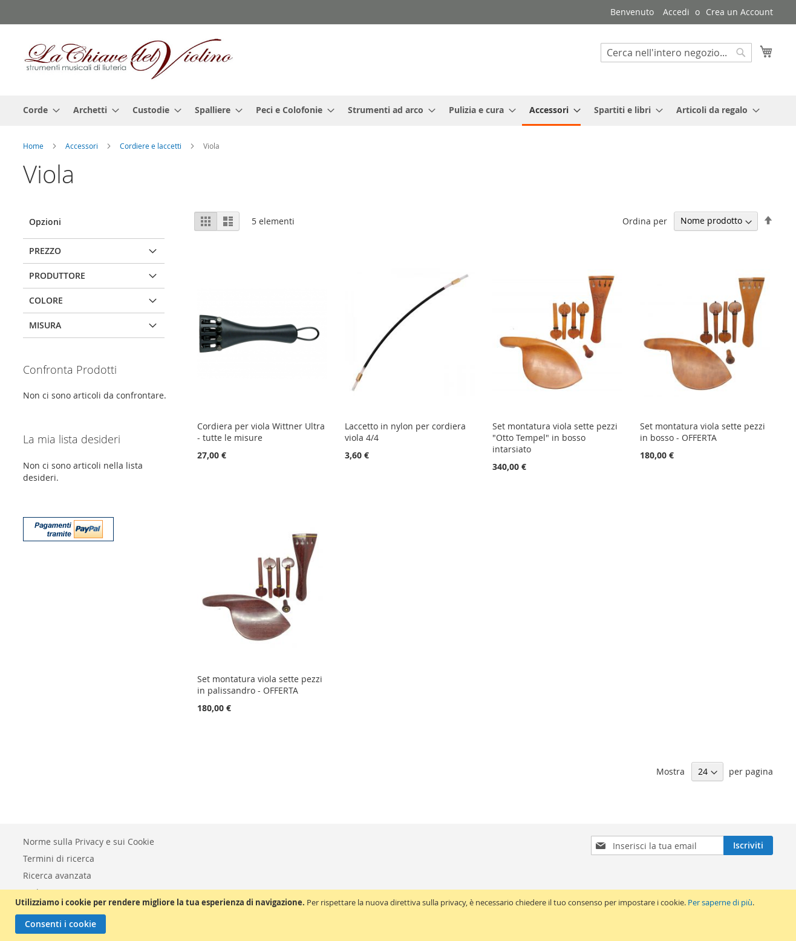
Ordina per (644, 220)
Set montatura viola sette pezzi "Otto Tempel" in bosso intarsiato (555, 437)
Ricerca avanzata (57, 875)
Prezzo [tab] (45, 250)
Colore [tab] (46, 300)
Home (34, 146)
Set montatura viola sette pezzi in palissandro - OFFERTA (259, 684)
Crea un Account (739, 12)
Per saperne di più (720, 902)
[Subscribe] (748, 845)
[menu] (398, 111)
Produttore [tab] (57, 275)
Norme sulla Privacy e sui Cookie (88, 841)
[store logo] (129, 59)
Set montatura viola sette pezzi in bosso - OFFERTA (702, 431)
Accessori (82, 146)
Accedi (676, 12)
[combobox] (676, 52)
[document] (399, 915)
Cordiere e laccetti (151, 146)
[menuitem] (38, 110)
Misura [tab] (45, 325)
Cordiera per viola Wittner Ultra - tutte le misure (261, 431)
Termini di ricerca (58, 858)
